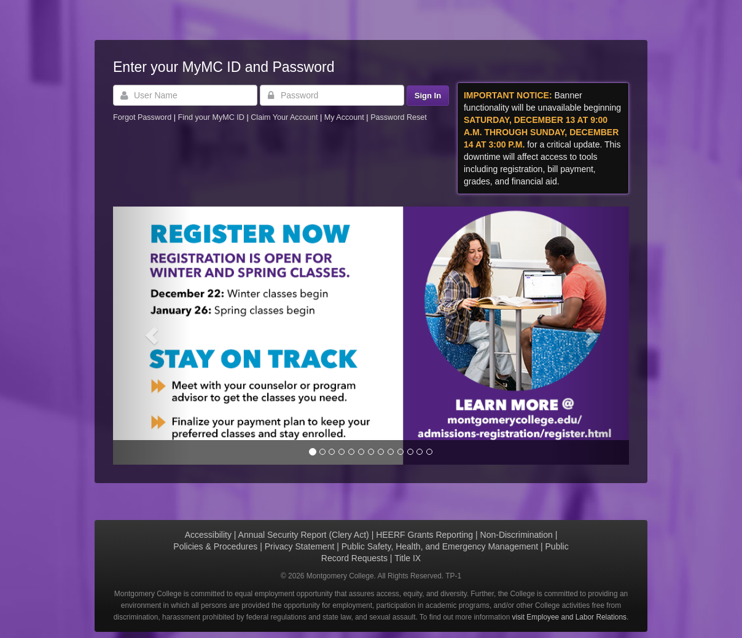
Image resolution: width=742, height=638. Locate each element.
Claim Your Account (285, 117)
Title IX (407, 558)
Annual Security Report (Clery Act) (303, 535)
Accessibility (208, 535)
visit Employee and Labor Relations (569, 617)
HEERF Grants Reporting (424, 535)
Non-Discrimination (516, 535)
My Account (345, 117)
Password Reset (398, 117)
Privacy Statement (300, 546)
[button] (151, 336)
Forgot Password (142, 117)
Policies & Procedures (215, 546)
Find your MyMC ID (211, 117)
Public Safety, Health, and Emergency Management (440, 546)
